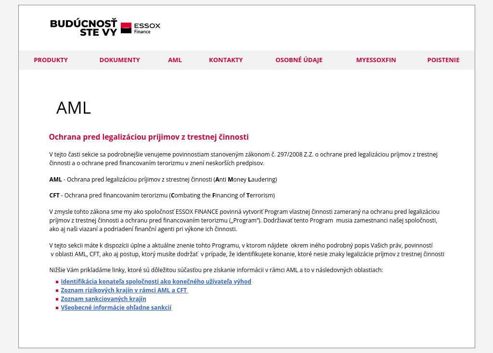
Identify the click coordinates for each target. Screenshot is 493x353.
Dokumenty (120, 59)
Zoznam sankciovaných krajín (103, 299)
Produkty (51, 59)
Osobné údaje (299, 59)
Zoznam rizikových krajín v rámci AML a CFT (125, 290)
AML (175, 59)
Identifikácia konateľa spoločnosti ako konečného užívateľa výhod (156, 281)
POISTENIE (444, 59)
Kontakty (226, 59)
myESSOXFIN (376, 59)
